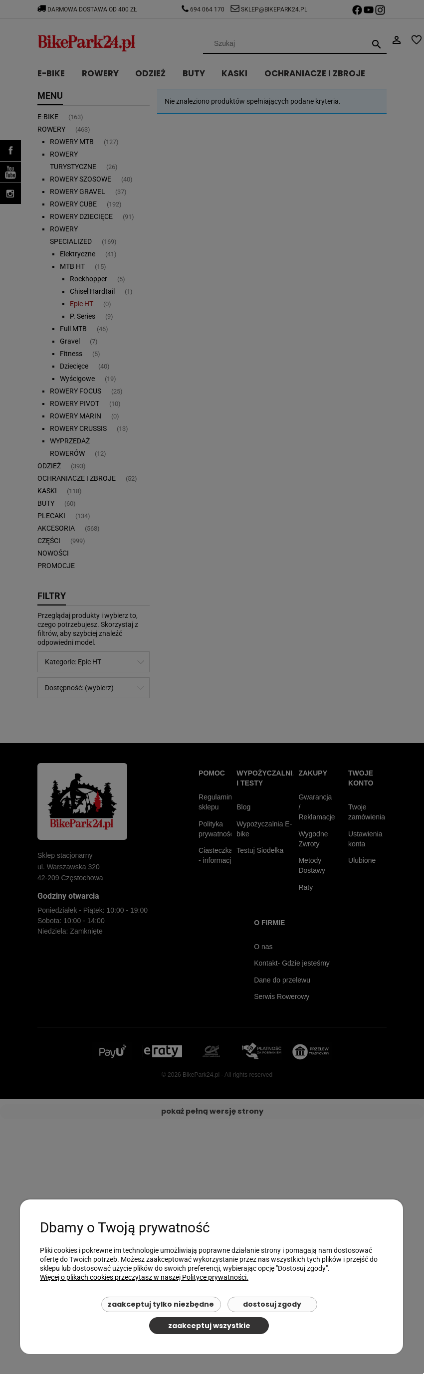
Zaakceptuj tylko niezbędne (161, 1304)
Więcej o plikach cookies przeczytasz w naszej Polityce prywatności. (144, 1277)
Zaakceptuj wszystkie (209, 1326)
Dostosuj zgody (272, 1304)
